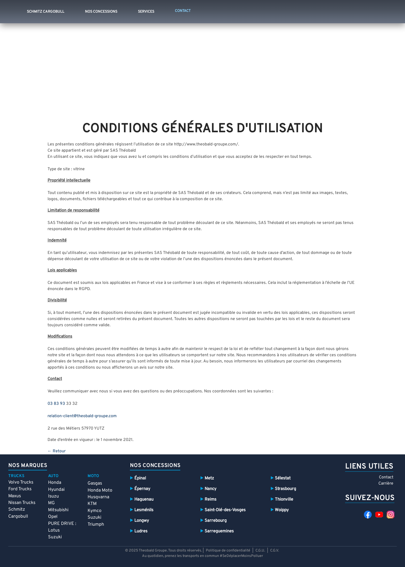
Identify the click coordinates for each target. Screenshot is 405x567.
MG (51, 503)
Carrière (385, 483)
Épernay (142, 489)
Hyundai (56, 490)
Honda (54, 483)
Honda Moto (100, 490)
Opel (53, 517)
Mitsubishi (58, 510)
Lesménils (143, 510)
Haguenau (143, 499)
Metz (209, 478)
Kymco (95, 511)
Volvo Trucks (20, 482)
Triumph (96, 524)
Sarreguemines (219, 531)
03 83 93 (56, 403)
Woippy (282, 510)
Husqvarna (98, 497)
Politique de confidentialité (228, 550)
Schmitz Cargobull (45, 12)
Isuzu (53, 496)
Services (146, 12)
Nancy (210, 489)
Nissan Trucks (21, 503)
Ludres (140, 531)
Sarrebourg (216, 520)
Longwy (141, 520)
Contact (386, 477)
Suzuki (55, 537)
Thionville (284, 499)
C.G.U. (260, 550)
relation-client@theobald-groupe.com (82, 416)
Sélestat (283, 478)
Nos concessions (101, 12)
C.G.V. (274, 550)
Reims (210, 499)
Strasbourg (285, 489)
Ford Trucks (20, 489)
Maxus (14, 496)
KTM (92, 504)
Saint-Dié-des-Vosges (225, 510)
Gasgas (95, 483)
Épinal (140, 478)
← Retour (57, 451)
